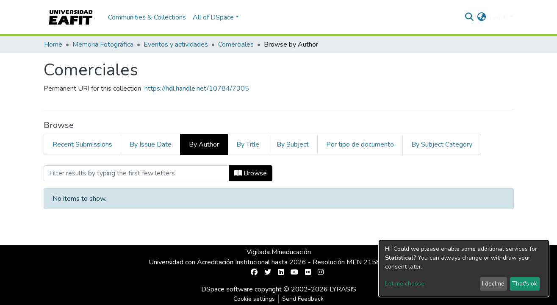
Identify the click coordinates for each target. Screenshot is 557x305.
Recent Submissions (82, 144)
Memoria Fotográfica (102, 44)
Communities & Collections (147, 17)
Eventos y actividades (176, 44)
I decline (493, 284)
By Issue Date (151, 144)
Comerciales (236, 44)
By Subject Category (441, 144)
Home (53, 44)
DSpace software (227, 289)
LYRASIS (343, 289)
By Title (247, 144)
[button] (481, 17)
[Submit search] (469, 17)
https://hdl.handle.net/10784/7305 (196, 88)
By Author (204, 144)
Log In (498, 17)
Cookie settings (254, 299)
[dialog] (464, 268)
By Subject (293, 144)
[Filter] (136, 173)
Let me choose (404, 284)
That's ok (524, 284)
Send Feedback (303, 299)
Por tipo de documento (360, 144)
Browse (250, 173)
